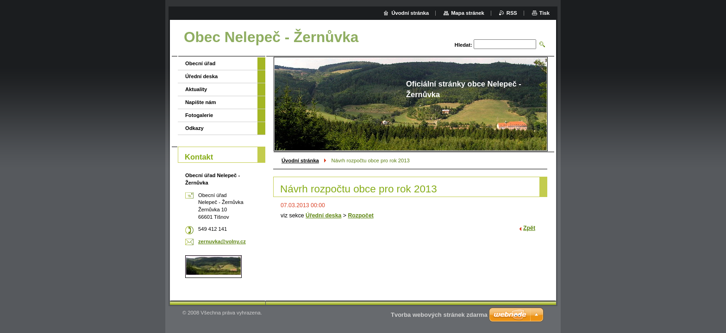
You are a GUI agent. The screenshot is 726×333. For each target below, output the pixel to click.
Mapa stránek (467, 13)
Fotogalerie (199, 115)
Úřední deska (323, 215)
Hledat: (463, 45)
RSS (512, 13)
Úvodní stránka (300, 160)
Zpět (529, 228)
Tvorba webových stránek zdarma (439, 314)
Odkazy (194, 128)
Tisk (544, 13)
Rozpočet (360, 215)
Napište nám (200, 102)
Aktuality (196, 89)
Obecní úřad (200, 63)
